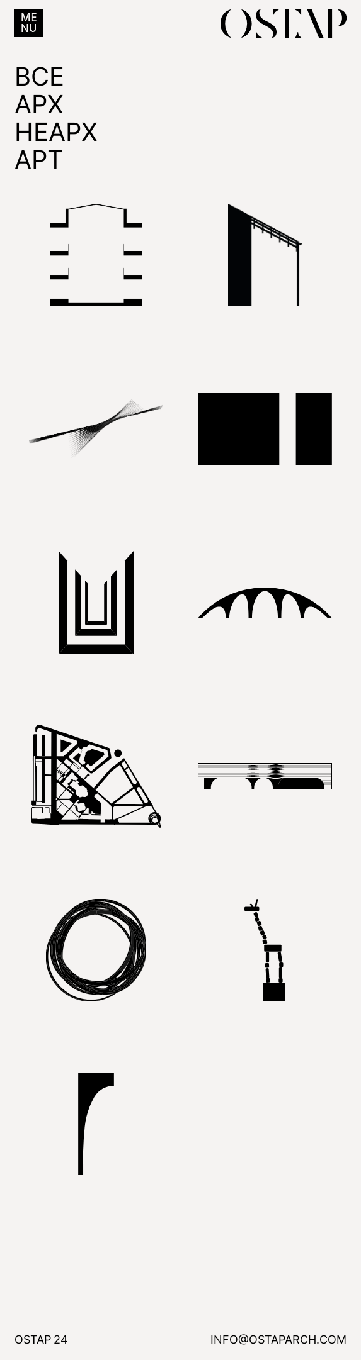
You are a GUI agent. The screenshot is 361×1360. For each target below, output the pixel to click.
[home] (280, 23)
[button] (28, 23)
